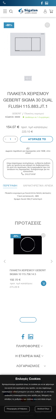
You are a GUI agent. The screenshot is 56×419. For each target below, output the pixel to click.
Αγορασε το (36, 139)
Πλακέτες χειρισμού (34, 113)
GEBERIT (17, 113)
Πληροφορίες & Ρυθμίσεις (17, 409)
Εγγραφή (28, 319)
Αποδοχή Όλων (43, 409)
